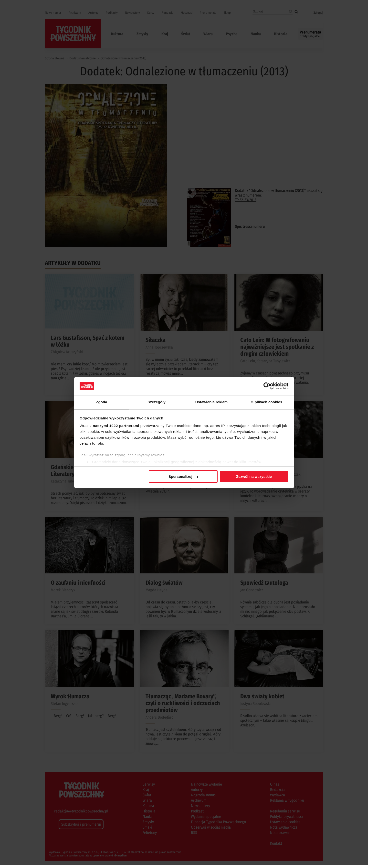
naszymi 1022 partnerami (116, 426)
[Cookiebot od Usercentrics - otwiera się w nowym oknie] (267, 386)
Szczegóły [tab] (156, 402)
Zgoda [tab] (101, 402)
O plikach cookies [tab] (266, 402)
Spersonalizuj (183, 476)
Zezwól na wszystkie (254, 476)
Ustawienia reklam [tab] (211, 402)
